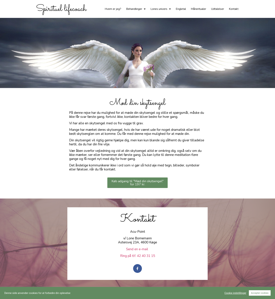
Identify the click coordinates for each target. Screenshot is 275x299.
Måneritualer (198, 9)
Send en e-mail (137, 249)
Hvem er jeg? (113, 9)
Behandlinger (136, 9)
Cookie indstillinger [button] (235, 293)
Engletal (181, 9)
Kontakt (234, 9)
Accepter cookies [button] (260, 293)
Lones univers (160, 9)
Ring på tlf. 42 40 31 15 (137, 256)
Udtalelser (217, 9)
